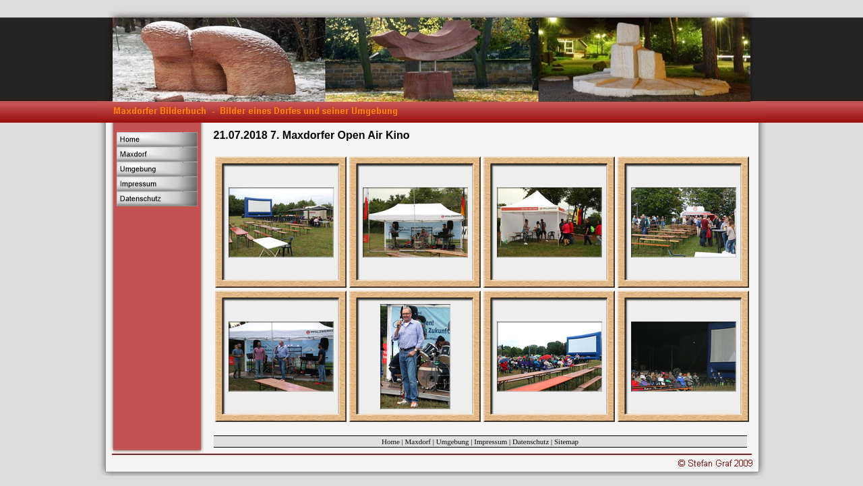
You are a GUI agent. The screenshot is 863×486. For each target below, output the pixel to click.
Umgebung (452, 441)
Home (391, 441)
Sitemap (566, 441)
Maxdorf (418, 441)
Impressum (490, 441)
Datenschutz (530, 441)
